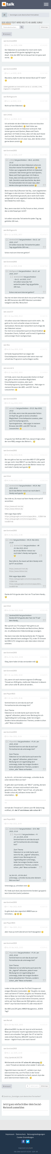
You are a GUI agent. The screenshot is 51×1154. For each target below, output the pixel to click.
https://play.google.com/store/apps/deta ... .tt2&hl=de (25, 516)
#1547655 (43, 155)
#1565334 (43, 480)
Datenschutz (21, 1134)
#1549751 (43, 349)
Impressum (10, 1134)
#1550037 (43, 403)
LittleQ (9, 115)
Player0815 (11, 694)
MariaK (9, 1020)
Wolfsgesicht (12, 97)
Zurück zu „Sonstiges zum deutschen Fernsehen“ (21, 1096)
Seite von (34, 1086)
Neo (8, 345)
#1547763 (43, 266)
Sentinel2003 (12, 41)
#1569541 (43, 947)
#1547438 (43, 73)
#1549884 (43, 372)
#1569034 (43, 698)
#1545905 (43, 45)
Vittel (9, 476)
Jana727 (10, 312)
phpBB (31, 1148)
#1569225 (43, 736)
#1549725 (43, 316)
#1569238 (43, 927)
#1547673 (43, 234)
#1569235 (43, 907)
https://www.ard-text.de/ (14, 506)
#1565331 (43, 455)
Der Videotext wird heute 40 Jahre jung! (22, 22)
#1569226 (43, 824)
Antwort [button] (7, 34)
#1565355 (43, 657)
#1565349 (43, 610)
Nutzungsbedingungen (36, 1134)
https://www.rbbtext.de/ (14, 509)
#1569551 (43, 1053)
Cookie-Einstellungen (25, 1137)
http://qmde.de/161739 (13, 1057)
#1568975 (43, 675)
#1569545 (43, 1025)
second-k (10, 368)
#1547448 (43, 101)
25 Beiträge (44, 27)
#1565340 (43, 535)
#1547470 (43, 119)
